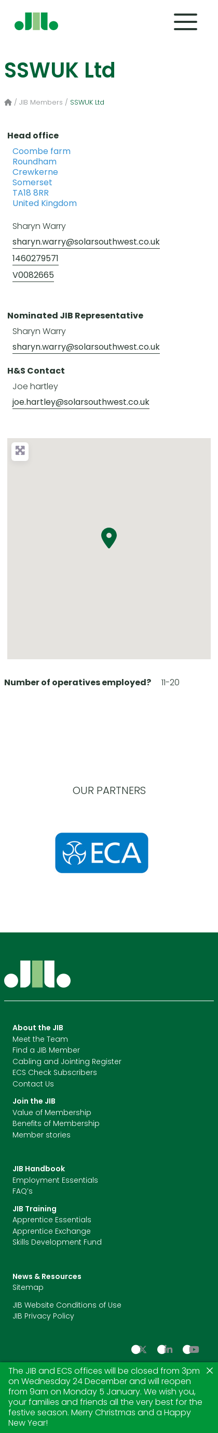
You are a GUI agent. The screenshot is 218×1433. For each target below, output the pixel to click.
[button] (109, 538)
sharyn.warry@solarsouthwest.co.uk (86, 242)
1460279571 (35, 259)
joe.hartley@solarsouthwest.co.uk (80, 403)
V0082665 (33, 276)
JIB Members (41, 102)
